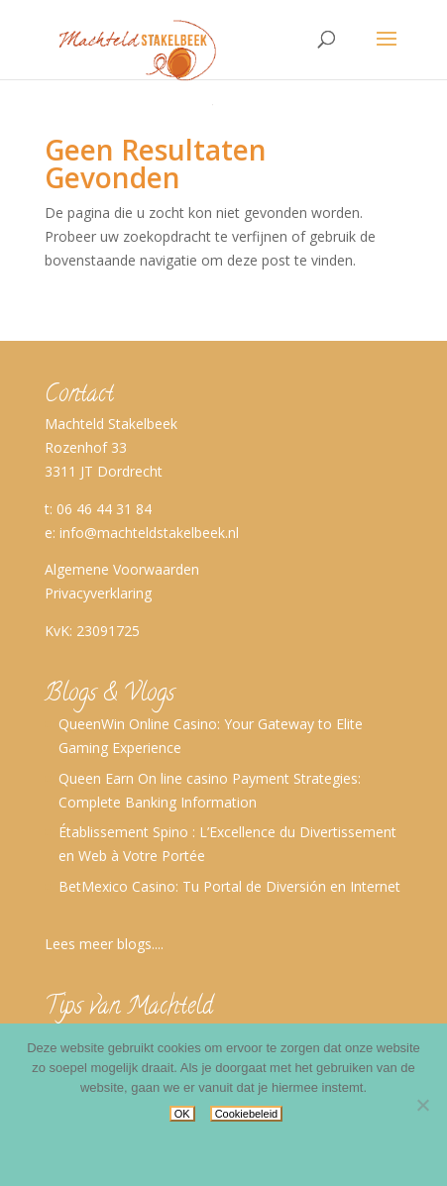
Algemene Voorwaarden (122, 569)
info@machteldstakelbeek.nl (149, 532)
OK (182, 1114)
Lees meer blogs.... (104, 943)
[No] (422, 1105)
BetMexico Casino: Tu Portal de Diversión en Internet (229, 886)
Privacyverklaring (98, 593)
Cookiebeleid (247, 1114)
